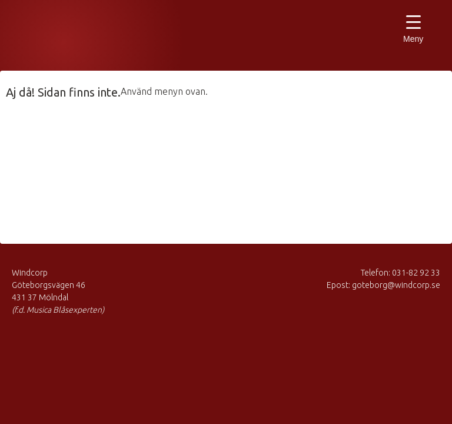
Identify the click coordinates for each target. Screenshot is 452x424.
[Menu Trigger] (413, 31)
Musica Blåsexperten (73, 38)
